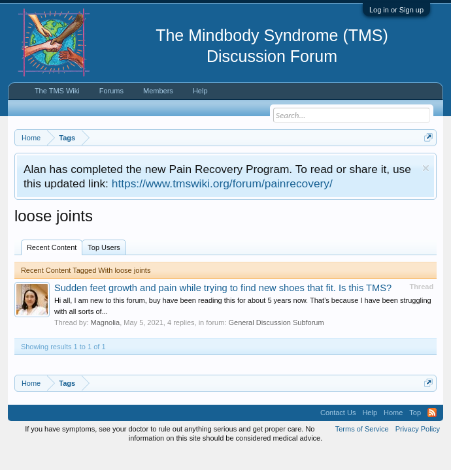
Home (393, 412)
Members (158, 91)
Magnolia (105, 322)
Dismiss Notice (426, 168)
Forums (111, 91)
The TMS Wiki (57, 91)
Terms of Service (362, 429)
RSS (432, 412)
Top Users (104, 247)
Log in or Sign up (396, 10)
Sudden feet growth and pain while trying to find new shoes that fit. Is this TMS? (223, 288)
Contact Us (338, 412)
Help (200, 91)
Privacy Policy (417, 429)
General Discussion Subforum (276, 322)
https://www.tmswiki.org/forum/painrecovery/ (222, 183)
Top (415, 412)
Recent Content (51, 247)
